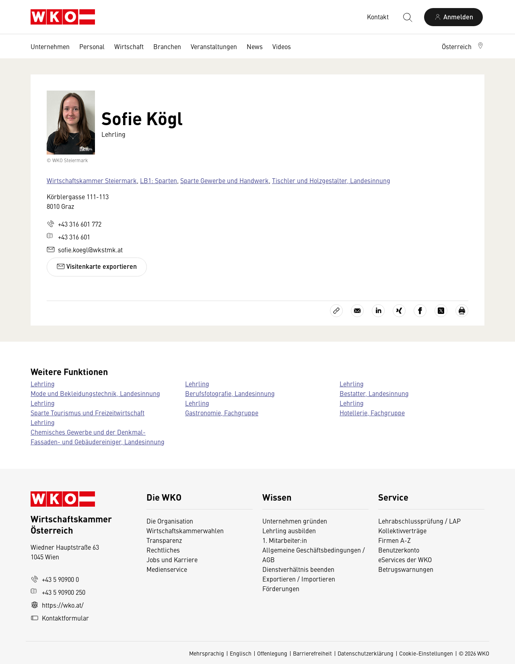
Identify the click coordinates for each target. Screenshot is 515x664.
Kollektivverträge (402, 530)
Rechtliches (163, 549)
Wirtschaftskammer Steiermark (92, 180)
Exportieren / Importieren (298, 578)
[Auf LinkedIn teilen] (378, 310)
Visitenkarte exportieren (97, 266)
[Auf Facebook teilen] (420, 310)
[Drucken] (461, 310)
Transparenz (164, 540)
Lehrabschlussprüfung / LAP (419, 520)
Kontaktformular (60, 617)
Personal (92, 46)
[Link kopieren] (336, 310)
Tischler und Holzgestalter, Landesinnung (331, 180)
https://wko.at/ (57, 604)
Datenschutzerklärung (365, 653)
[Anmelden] (453, 17)
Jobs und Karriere (172, 559)
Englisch (240, 653)
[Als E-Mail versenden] (357, 310)
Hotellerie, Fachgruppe (372, 412)
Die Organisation (169, 520)
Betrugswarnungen (406, 569)
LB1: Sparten (158, 180)
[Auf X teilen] (441, 310)
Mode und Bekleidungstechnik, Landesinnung (95, 393)
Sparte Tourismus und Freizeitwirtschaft (87, 412)
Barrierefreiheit (312, 653)
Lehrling (43, 383)
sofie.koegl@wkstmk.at (85, 249)
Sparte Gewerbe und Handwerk (224, 180)
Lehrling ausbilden (289, 530)
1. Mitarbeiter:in (284, 540)
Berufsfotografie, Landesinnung (230, 393)
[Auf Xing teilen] (399, 310)
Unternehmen (50, 46)
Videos (281, 46)
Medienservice (166, 569)
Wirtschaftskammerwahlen (185, 530)
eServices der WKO (405, 559)
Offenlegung (272, 653)
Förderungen (280, 588)
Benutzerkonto (398, 549)
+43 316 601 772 (74, 223)
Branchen (167, 46)
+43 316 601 (68, 236)
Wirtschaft (129, 46)
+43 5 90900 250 (58, 592)
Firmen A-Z (394, 540)
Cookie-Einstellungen (426, 653)
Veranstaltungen (214, 46)
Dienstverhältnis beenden (298, 569)
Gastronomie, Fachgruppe (221, 412)
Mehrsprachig (206, 653)
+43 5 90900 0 (55, 579)
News (255, 46)
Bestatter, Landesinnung (374, 393)
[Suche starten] (407, 17)
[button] (463, 46)
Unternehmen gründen (294, 520)
